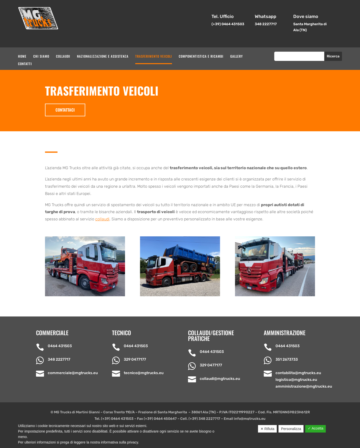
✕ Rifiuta (267, 429)
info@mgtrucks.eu (250, 419)
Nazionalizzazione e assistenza (102, 56)
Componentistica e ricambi (201, 56)
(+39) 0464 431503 (117, 419)
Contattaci (65, 110)
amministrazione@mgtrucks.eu (304, 386)
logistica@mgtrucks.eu (296, 379)
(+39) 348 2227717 (204, 419)
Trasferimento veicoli (153, 56)
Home (22, 56)
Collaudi (63, 56)
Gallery (236, 56)
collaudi (102, 219)
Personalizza (291, 429)
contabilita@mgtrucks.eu (298, 373)
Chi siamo (41, 56)
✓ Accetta (315, 428)
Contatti (25, 64)
